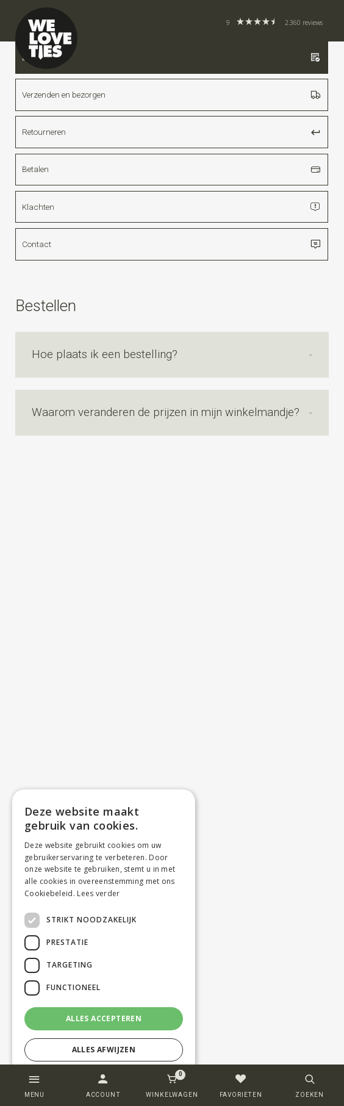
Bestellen (172, 57)
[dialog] (103, 941)
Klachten (172, 207)
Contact (172, 244)
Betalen (172, 169)
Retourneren (172, 132)
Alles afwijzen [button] (104, 1049)
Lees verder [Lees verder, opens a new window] (98, 893)
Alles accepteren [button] (104, 1018)
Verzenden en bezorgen (172, 94)
